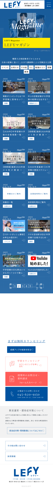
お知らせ (15, 67)
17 (37, 286)
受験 (49, 67)
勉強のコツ (40, 67)
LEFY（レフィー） (12, 4)
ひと (31, 67)
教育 (26, 71)
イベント (5, 67)
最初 (11, 286)
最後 (41, 286)
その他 (24, 67)
